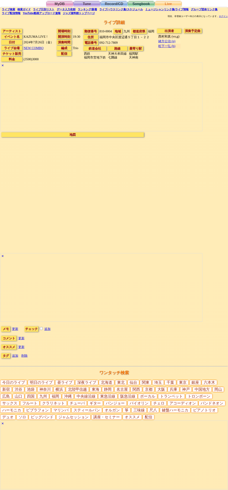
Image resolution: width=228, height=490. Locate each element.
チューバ (77, 403)
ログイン (223, 16)
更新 (15, 329)
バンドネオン (212, 403)
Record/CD (114, 4)
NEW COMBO (33, 48)
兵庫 (173, 389)
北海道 (106, 382)
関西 (136, 389)
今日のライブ (13, 382)
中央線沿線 (86, 396)
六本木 (209, 382)
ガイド (24, 9)
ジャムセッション (73, 417)
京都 (149, 389)
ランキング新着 (87, 9)
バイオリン (139, 403)
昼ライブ (64, 382)
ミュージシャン (167, 9)
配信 (11, 13)
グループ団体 (204, 9)
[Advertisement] (101, 100)
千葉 (170, 382)
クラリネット (53, 403)
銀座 (195, 382)
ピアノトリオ (204, 410)
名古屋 (122, 389)
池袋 (31, 389)
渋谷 (18, 389)
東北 (121, 382)
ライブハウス (121, 9)
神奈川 (45, 389)
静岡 (108, 389)
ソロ (22, 417)
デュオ (8, 417)
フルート (29, 403)
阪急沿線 (127, 396)
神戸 (186, 389)
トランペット (171, 396)
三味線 (139, 410)
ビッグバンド (42, 417)
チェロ (159, 403)
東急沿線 (107, 396)
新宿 (6, 389)
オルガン (112, 410)
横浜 (59, 389)
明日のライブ (41, 382)
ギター (95, 403)
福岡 (55, 396)
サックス (9, 403)
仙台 (133, 382)
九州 (43, 396)
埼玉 (158, 382)
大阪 (161, 389)
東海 (95, 389)
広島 (6, 396)
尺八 (153, 410)
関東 (145, 382)
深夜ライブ (86, 382)
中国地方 (202, 389)
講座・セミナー (106, 417)
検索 (8, 9)
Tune (87, 4)
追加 (47, 329)
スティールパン (86, 410)
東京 (183, 382)
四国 (31, 396)
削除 (24, 355)
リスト (43, 9)
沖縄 (68, 396)
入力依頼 (66, 9)
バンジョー (115, 403)
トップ (79, 13)
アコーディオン (182, 403)
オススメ (132, 417)
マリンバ (61, 410)
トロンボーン (199, 396)
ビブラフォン (37, 410)
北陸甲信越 (77, 389)
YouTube (42, 13)
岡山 (218, 389)
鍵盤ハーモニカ (175, 410)
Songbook (141, 4)
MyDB (60, 4)
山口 (18, 396)
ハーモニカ (11, 410)
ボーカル (147, 396)
